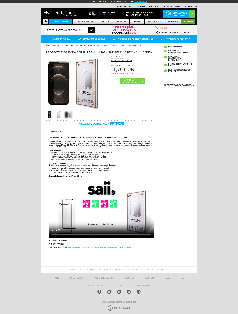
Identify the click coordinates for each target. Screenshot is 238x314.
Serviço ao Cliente (125, 6)
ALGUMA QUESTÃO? (101, 123)
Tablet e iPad (106, 21)
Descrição (56, 131)
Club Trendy (150, 278)
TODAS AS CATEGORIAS (60, 21)
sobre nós (129, 278)
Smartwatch (173, 21)
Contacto (192, 6)
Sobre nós (153, 6)
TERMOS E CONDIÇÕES (142, 285)
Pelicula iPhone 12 (126, 248)
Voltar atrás (51, 45)
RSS (182, 278)
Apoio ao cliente (76, 278)
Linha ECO (189, 21)
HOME (56, 278)
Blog (168, 278)
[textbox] (70, 30)
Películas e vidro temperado (95, 248)
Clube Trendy (167, 6)
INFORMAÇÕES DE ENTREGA (121, 61)
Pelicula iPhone (113, 248)
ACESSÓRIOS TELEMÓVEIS (85, 21)
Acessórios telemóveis (76, 248)
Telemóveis (137, 21)
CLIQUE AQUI (140, 1)
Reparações (122, 21)
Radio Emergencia (155, 21)
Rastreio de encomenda (140, 12)
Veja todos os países (95, 285)
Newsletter (180, 6)
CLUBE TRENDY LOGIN (138, 15)
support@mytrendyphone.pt (156, 269)
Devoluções (141, 6)
